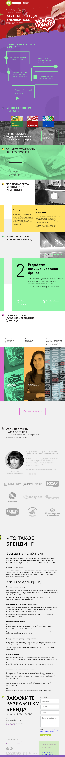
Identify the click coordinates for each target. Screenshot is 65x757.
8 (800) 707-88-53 (16, 11)
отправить (46, 735)
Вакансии (45, 750)
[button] (45, 254)
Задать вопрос (47, 747)
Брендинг (18, 744)
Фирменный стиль (27, 742)
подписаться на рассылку (49, 744)
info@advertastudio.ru (15, 13)
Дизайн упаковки (12, 742)
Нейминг (9, 744)
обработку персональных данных (49, 731)
